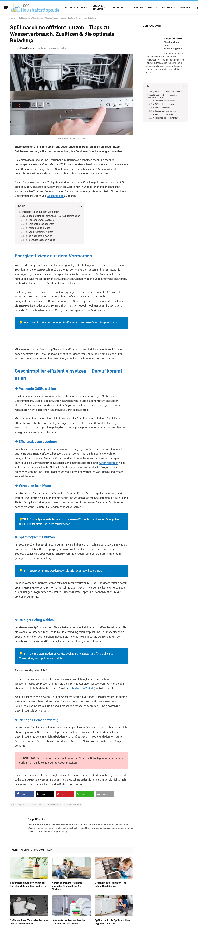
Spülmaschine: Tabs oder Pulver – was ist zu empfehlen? (29, 922)
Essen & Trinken (98, 7)
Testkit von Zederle (83, 688)
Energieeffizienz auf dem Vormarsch (40, 211)
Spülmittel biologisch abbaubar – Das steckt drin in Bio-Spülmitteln (29, 884)
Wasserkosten (55, 195)
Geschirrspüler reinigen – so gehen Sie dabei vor (110, 884)
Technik (167, 7)
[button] (24, 794)
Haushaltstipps (74, 7)
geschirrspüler (18, 804)
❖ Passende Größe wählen (40, 219)
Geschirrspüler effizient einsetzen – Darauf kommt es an (50, 215)
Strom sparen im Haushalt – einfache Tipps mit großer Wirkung (67, 886)
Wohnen (185, 7)
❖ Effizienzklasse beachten (40, 223)
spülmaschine (35, 804)
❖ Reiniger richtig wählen (39, 236)
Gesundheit (118, 7)
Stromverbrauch (108, 462)
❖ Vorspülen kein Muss (38, 228)
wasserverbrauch (72, 804)
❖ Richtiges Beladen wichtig (40, 240)
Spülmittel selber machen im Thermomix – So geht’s (68, 922)
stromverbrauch (53, 804)
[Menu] (6, 7)
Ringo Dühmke (27, 48)
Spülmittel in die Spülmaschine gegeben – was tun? (112, 922)
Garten (138, 7)
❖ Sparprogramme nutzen (39, 232)
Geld (151, 7)
